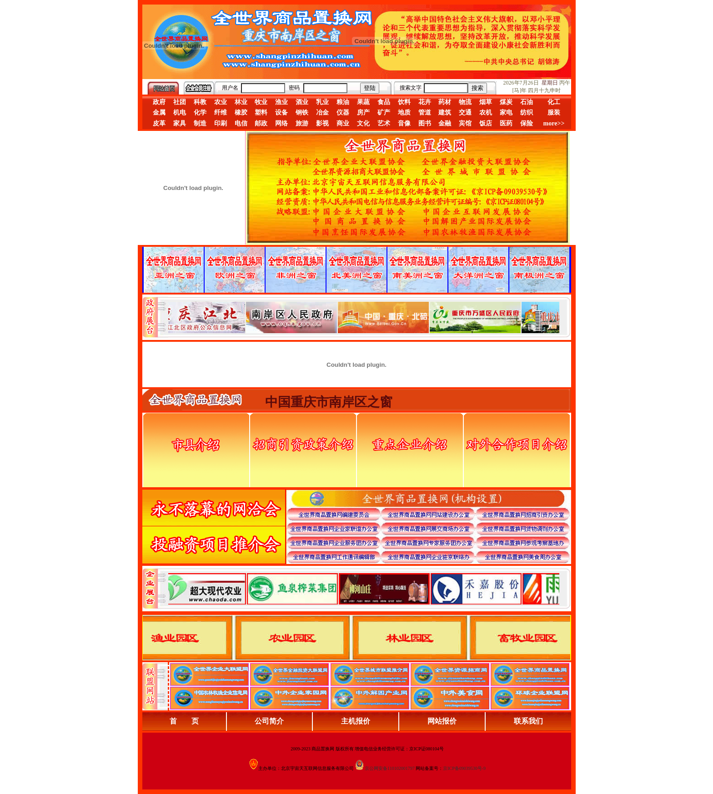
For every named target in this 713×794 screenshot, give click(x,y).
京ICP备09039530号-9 (464, 768)
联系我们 (528, 721)
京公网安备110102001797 (390, 768)
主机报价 (355, 721)
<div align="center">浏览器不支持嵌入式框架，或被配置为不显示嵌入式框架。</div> (363, 588)
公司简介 (269, 721)
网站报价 (442, 721)
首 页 (184, 721)
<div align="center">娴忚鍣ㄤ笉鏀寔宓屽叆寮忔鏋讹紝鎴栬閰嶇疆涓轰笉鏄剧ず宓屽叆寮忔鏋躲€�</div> (363, 317)
